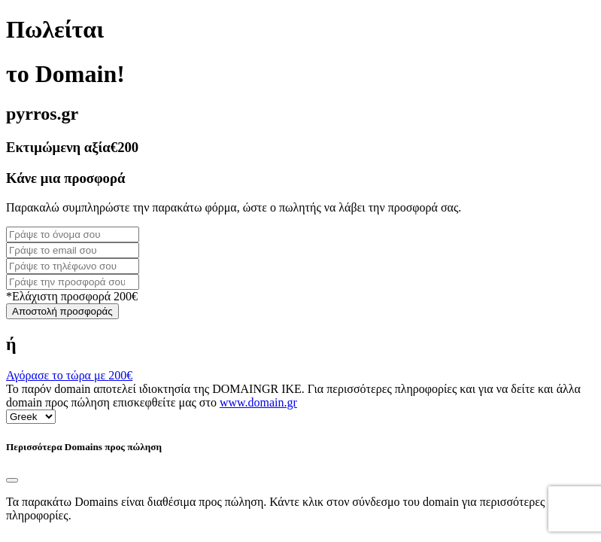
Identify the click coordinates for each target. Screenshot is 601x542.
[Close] (12, 480)
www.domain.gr (258, 402)
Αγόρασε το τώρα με (69, 375)
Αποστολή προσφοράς (62, 311)
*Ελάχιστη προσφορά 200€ (72, 296)
